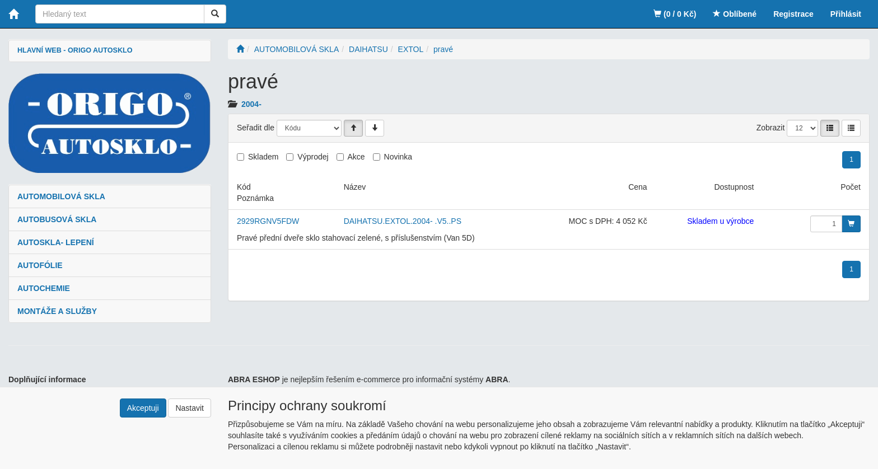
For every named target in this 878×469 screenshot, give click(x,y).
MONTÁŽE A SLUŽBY (57, 311)
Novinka (398, 156)
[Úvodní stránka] (240, 49)
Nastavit (189, 408)
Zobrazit (770, 127)
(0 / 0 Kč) (674, 14)
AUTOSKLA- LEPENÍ (55, 242)
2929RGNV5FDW (268, 221)
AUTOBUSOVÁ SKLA (56, 219)
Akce (356, 156)
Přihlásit (845, 14)
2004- (251, 104)
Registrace (793, 14)
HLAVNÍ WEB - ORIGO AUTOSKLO (74, 50)
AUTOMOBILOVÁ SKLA (61, 196)
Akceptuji (143, 408)
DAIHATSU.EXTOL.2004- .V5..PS (402, 221)
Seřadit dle (255, 127)
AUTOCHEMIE (43, 288)
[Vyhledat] (215, 14)
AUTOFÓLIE (40, 265)
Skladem (263, 156)
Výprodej (312, 156)
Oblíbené (734, 14)
